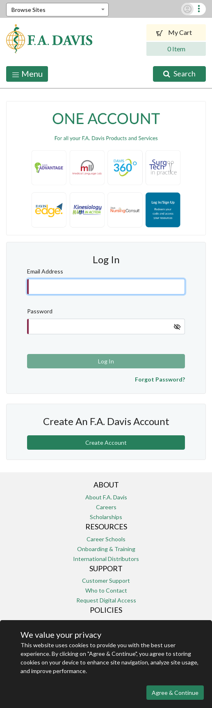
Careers (106, 506)
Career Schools (106, 539)
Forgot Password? (160, 379)
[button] (199, 8)
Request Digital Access (106, 600)
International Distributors (106, 558)
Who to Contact (106, 590)
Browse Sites (28, 9)
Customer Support (106, 580)
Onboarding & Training (106, 548)
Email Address (45, 271)
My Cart (176, 32)
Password (39, 311)
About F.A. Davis (106, 497)
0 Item (176, 49)
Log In (106, 361)
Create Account (106, 442)
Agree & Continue (175, 692)
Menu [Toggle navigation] (27, 74)
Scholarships (106, 516)
